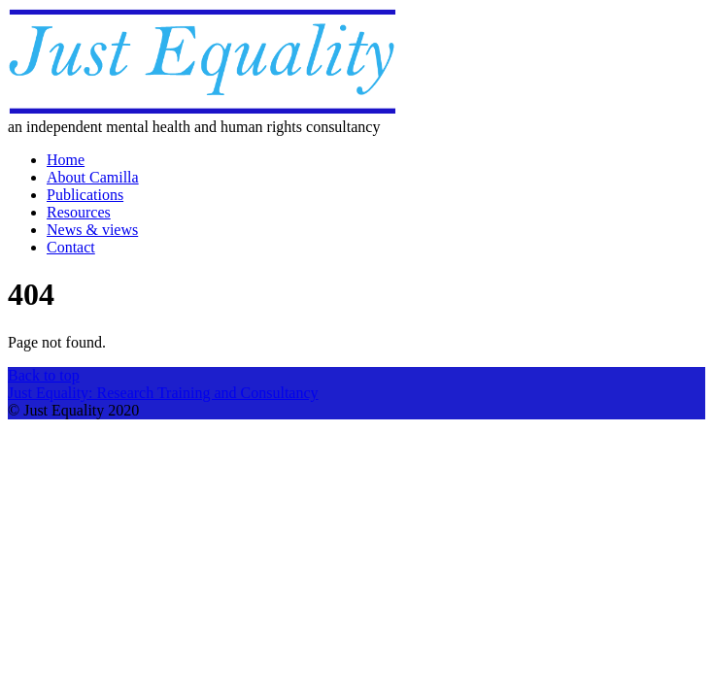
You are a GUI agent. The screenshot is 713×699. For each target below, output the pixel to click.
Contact (71, 247)
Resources (79, 212)
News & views (92, 229)
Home (66, 159)
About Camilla (93, 177)
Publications (85, 194)
